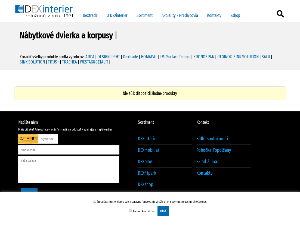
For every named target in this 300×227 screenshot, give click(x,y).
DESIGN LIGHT (108, 56)
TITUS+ (53, 62)
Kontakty (214, 15)
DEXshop (145, 184)
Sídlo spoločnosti (212, 139)
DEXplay (145, 162)
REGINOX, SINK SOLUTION (238, 56)
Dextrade (90, 15)
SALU (266, 56)
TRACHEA (69, 62)
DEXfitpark (147, 173)
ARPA (89, 56)
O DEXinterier (117, 15)
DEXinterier (148, 139)
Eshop (235, 15)
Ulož (163, 211)
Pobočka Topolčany (213, 150)
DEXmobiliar (148, 150)
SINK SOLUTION (32, 62)
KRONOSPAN (203, 56)
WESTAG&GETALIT (94, 62)
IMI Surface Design (175, 56)
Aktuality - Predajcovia (180, 15)
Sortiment (145, 15)
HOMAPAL (149, 56)
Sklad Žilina (206, 162)
